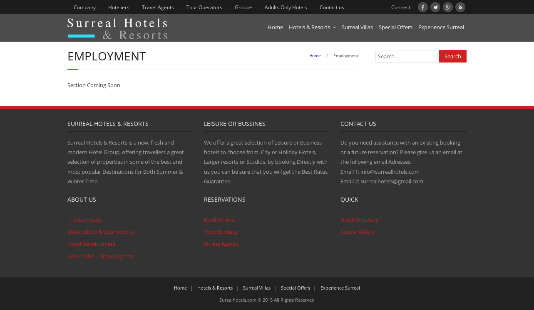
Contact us (332, 7)
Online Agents (221, 244)
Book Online (219, 219)
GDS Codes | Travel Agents (100, 256)
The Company (84, 219)
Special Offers (395, 27)
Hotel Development (91, 244)
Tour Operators (204, 7)
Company (85, 7)
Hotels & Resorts (309, 27)
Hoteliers (118, 7)
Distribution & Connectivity (100, 231)
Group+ (243, 7)
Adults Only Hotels (286, 7)
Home (275, 27)
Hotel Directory (359, 219)
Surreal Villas (357, 27)
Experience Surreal (441, 27)
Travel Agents (158, 7)
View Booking (220, 231)
